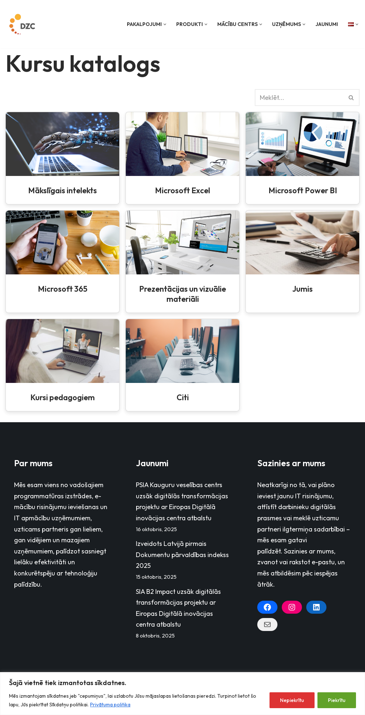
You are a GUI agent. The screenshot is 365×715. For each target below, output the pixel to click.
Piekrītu (337, 700)
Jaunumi (326, 24)
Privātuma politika (110, 704)
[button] (165, 24)
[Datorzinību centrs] (23, 24)
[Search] (299, 97)
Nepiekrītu (292, 700)
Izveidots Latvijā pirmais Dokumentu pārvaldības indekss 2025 (182, 554)
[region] (182, 693)
